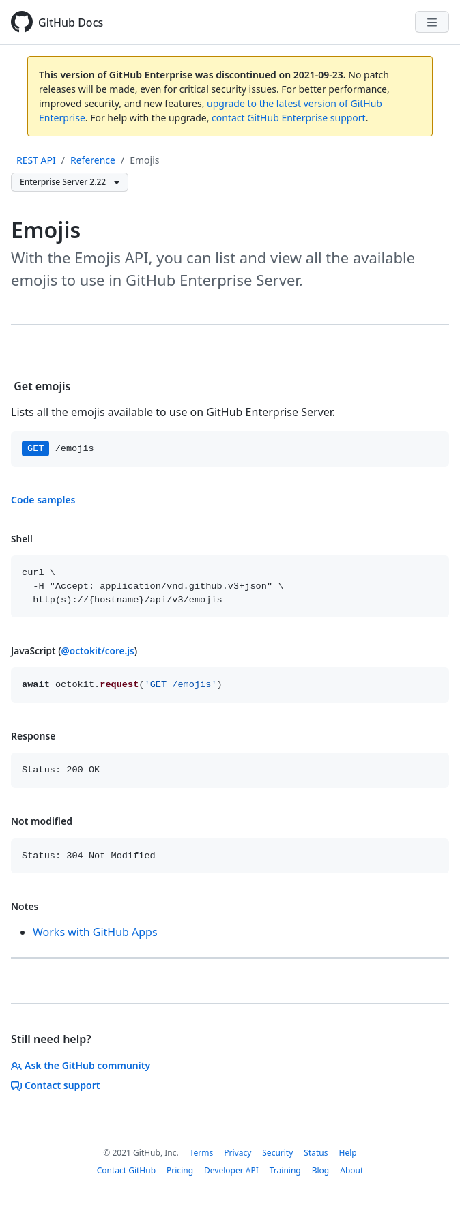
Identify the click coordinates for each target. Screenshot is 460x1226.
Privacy (237, 1152)
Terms (202, 1152)
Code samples (43, 499)
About (351, 1170)
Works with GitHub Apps (95, 931)
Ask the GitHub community (80, 1065)
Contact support (55, 1085)
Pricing (180, 1170)
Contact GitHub (126, 1170)
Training (285, 1170)
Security (277, 1152)
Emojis (144, 160)
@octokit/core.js (97, 650)
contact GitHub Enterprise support (289, 117)
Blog (321, 1170)
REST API (36, 160)
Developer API (231, 1170)
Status (316, 1152)
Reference (92, 160)
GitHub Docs (70, 22)
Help (347, 1152)
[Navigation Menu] (432, 22)
